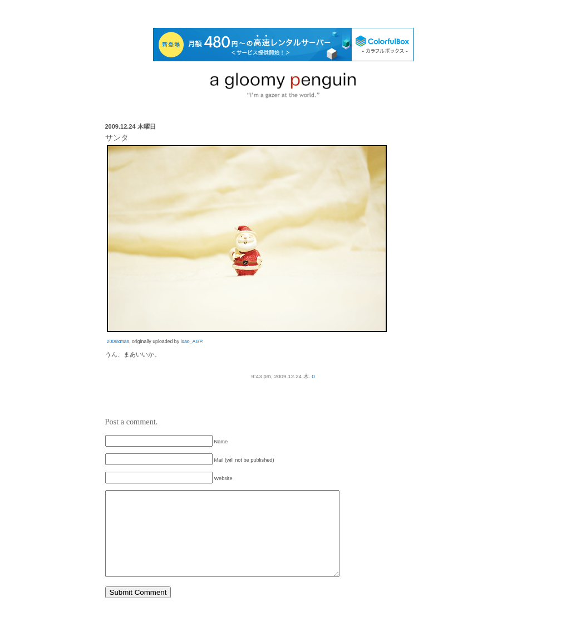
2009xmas (118, 341)
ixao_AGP (191, 341)
